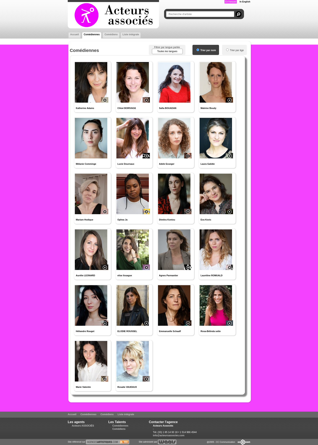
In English (245, 1)
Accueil (74, 34)
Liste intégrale (130, 34)
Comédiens (111, 34)
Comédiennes (92, 34)
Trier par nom (206, 50)
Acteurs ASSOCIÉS (83, 425)
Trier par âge (235, 50)
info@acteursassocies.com (168, 435)
